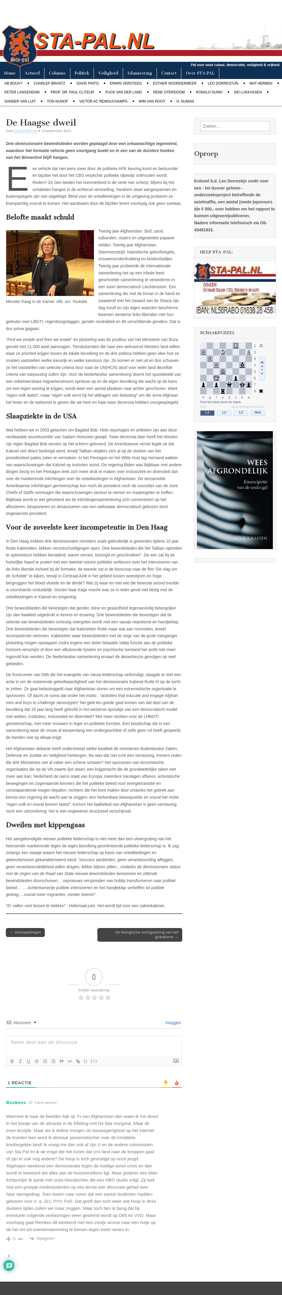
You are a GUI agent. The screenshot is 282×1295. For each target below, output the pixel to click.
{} (86, 1061)
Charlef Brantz (49, 83)
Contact (169, 73)
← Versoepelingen (25, 932)
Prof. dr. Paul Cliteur (72, 92)
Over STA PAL (200, 73)
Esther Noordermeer (175, 83)
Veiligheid (108, 73)
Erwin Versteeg (126, 83)
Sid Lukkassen (248, 92)
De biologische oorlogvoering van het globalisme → (146, 934)
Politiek (82, 73)
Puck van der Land (123, 92)
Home (10, 73)
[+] (94, 1061)
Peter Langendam (21, 92)
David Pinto (88, 83)
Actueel (32, 73)
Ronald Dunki (209, 92)
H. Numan (185, 101)
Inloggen (172, 1022)
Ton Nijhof (57, 101)
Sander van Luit (20, 101)
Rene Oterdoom (169, 92)
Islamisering (139, 73)
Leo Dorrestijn (223, 83)
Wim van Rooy (152, 101)
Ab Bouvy (13, 83)
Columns (57, 73)
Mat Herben (261, 83)
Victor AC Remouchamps (103, 101)
